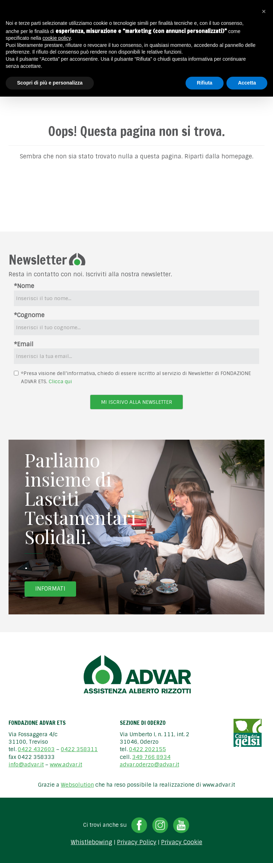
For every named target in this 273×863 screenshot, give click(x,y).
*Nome (24, 286)
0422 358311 (79, 749)
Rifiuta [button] (205, 83)
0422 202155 (147, 749)
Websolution (77, 784)
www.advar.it (66, 764)
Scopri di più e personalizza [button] (49, 83)
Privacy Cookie (181, 842)
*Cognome (29, 315)
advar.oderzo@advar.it (149, 764)
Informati (50, 588)
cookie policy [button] (57, 38)
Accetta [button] (247, 83)
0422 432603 (36, 749)
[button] (263, 11)
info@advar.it (26, 764)
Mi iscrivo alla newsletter (136, 402)
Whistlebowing (91, 842)
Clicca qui (60, 381)
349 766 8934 (151, 757)
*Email (23, 344)
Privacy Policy (136, 842)
